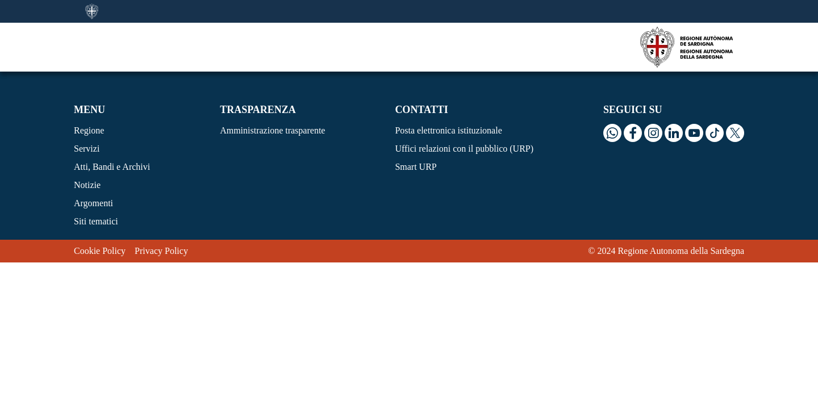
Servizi (86, 148)
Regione (89, 130)
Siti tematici (96, 221)
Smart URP (415, 167)
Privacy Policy (161, 251)
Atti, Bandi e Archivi (112, 167)
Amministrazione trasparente (272, 130)
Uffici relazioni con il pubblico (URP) (464, 148)
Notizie (87, 185)
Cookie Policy (100, 251)
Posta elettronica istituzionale (448, 130)
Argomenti (93, 203)
